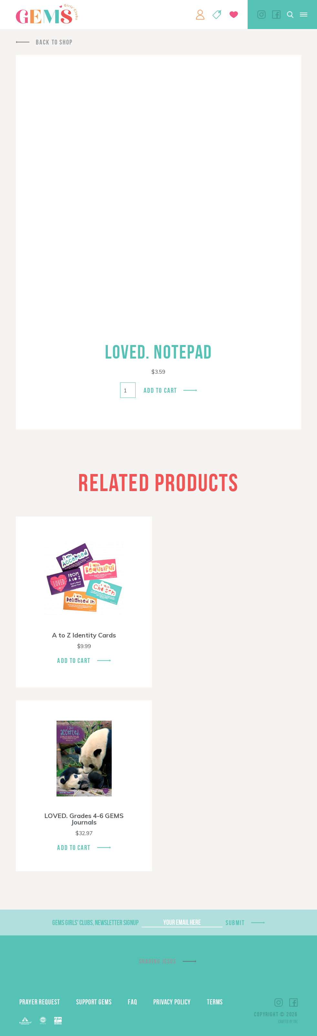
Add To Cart (73, 660)
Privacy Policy (172, 1002)
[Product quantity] (128, 390)
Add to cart (160, 390)
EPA (58, 1020)
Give (234, 14)
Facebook (276, 14)
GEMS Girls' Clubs (47, 14)
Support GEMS (94, 1002)
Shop (216, 14)
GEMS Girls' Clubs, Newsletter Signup (95, 922)
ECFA (43, 1020)
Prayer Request (39, 1002)
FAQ (132, 1002)
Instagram (261, 14)
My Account (200, 14)
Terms (215, 1002)
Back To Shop (54, 42)
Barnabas (25, 1020)
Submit (235, 922)
